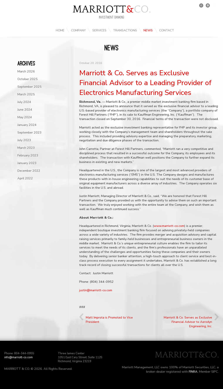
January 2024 (27, 125)
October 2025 (27, 79)
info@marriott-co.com (18, 357)
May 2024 (24, 117)
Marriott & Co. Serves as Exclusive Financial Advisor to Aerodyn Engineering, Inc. (188, 321)
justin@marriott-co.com (95, 290)
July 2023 (24, 140)
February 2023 (27, 155)
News (148, 30)
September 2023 (29, 132)
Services (99, 30)
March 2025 (26, 94)
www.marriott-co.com (169, 226)
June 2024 (24, 109)
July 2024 (24, 102)
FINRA (193, 371)
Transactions (125, 30)
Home (60, 30)
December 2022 (28, 170)
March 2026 (26, 71)
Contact (166, 30)
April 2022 (25, 178)
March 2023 (26, 148)
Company (78, 30)
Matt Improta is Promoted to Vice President (109, 319)
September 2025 (29, 86)
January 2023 (27, 163)
